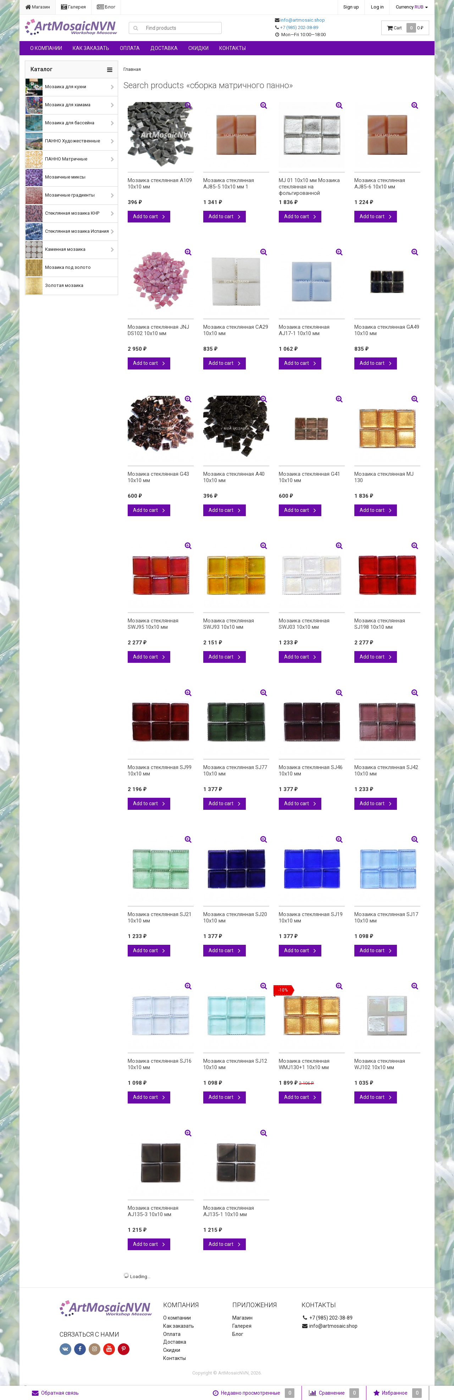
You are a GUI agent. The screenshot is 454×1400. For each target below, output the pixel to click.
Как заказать (91, 48)
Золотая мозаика (54, 285)
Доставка (164, 48)
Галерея (73, 7)
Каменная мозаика (55, 249)
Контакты (232, 48)
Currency (409, 7)
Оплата (130, 48)
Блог (106, 7)
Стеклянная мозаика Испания (67, 231)
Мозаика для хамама (58, 105)
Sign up (351, 7)
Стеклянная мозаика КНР (62, 213)
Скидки (198, 48)
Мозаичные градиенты (60, 195)
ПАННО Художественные (63, 141)
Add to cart (149, 216)
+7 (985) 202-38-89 (299, 27)
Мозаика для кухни (56, 87)
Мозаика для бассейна (60, 123)
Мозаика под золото (58, 267)
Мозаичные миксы (55, 177)
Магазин (37, 7)
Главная (132, 69)
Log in (377, 7)
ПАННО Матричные (56, 159)
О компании (46, 48)
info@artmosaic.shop (302, 20)
